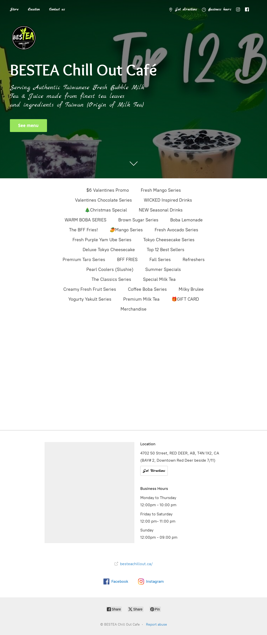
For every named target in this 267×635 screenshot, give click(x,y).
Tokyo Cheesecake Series (168, 239)
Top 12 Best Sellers (165, 249)
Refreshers (194, 259)
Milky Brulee (191, 289)
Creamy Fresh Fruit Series (89, 289)
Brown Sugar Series (138, 220)
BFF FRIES (127, 259)
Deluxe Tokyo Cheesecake (109, 249)
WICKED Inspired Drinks (168, 200)
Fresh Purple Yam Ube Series (102, 239)
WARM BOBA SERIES (85, 220)
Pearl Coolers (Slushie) (109, 269)
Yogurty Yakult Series (89, 299)
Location (34, 9)
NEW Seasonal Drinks (161, 210)
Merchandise (133, 309)
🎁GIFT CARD (185, 299)
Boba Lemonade (186, 220)
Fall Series (160, 259)
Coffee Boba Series (147, 289)
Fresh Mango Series (161, 190)
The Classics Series (111, 279)
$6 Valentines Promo (107, 190)
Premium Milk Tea (141, 299)
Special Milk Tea (159, 279)
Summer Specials (163, 269)
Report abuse (156, 624)
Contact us (57, 9)
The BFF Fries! (83, 230)
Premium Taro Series (84, 259)
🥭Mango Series (126, 230)
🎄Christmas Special (106, 210)
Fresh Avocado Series (176, 230)
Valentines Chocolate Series (103, 200)
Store (14, 9)
